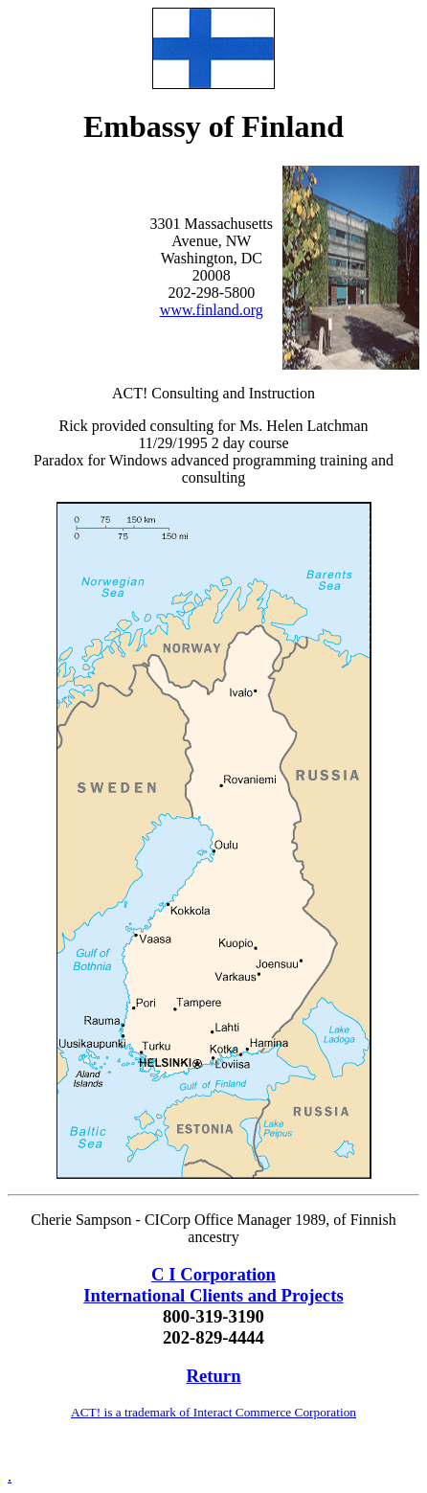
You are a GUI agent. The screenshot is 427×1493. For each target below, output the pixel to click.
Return (213, 1376)
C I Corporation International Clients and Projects (213, 1284)
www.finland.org (211, 310)
